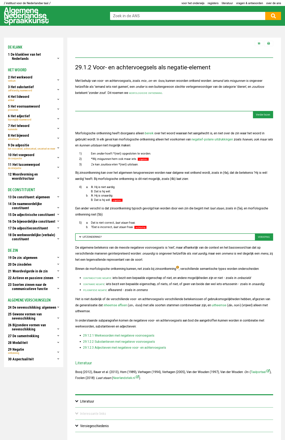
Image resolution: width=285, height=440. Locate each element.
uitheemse (219, 305)
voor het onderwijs (192, 3)
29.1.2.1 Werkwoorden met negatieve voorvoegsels (118, 335)
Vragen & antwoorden (249, 3)
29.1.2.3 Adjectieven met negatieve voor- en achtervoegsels (124, 347)
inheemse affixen (115, 305)
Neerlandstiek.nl (126, 378)
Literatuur (227, 3)
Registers (213, 3)
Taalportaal (260, 372)
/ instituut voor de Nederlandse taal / (27, 3)
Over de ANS (273, 3)
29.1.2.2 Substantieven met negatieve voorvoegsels (119, 342)
